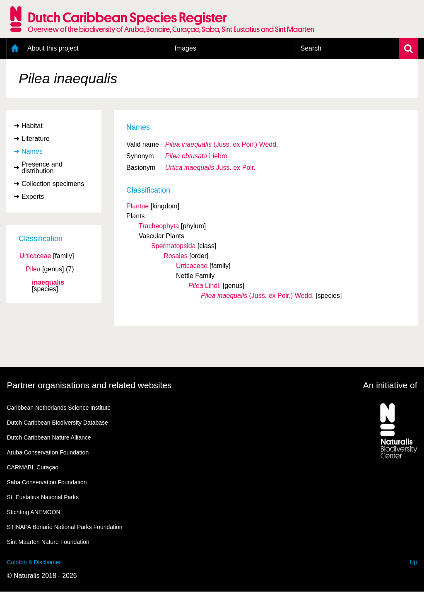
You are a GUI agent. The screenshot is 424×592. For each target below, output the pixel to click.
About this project (53, 48)
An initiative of (390, 385)
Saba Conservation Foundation (47, 482)
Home (15, 48)
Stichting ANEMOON (33, 512)
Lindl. (204, 285)
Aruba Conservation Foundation (48, 452)
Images (185, 48)
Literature (36, 138)
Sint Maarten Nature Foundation (48, 542)
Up (413, 562)
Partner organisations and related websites (89, 385)
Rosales (176, 255)
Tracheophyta (159, 226)
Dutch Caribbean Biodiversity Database (57, 422)
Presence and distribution (42, 167)
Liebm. (197, 155)
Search (310, 48)
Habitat (32, 125)
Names (32, 151)
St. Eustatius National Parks (43, 497)
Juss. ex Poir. (210, 167)
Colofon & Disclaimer (34, 562)
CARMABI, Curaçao (32, 467)
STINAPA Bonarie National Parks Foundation (65, 527)
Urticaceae (35, 256)
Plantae (137, 206)
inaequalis (48, 282)
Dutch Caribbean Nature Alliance (49, 437)
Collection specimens (53, 183)
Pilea (33, 269)
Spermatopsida (173, 245)
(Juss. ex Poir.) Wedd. (221, 144)
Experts (33, 196)
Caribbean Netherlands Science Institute (59, 407)
